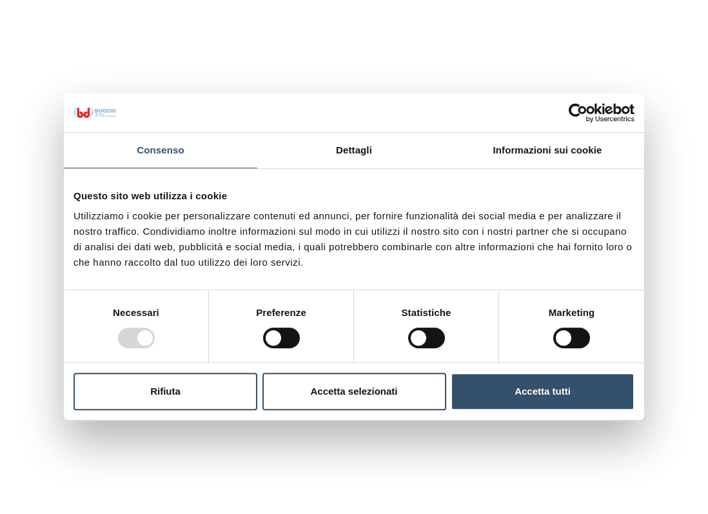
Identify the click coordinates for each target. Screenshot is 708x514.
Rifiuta (165, 391)
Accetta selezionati (353, 391)
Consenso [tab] (160, 149)
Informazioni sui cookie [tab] (547, 149)
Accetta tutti (543, 391)
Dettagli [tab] (354, 149)
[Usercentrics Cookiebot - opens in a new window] (578, 113)
